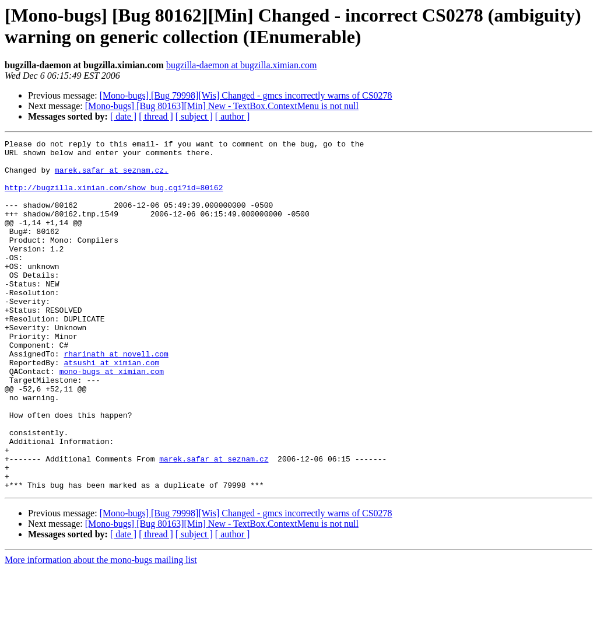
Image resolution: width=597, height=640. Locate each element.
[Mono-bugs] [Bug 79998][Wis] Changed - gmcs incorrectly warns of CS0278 (246, 95)
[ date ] (123, 116)
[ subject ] (194, 116)
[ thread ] (156, 116)
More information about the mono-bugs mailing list (101, 630)
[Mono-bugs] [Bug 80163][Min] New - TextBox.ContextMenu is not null (222, 106)
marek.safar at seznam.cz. (111, 177)
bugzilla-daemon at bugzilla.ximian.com (241, 65)
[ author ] (232, 116)
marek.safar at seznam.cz (213, 523)
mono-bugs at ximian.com (111, 418)
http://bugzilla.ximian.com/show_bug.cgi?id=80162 (114, 198)
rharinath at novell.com (116, 397)
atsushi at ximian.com (111, 408)
